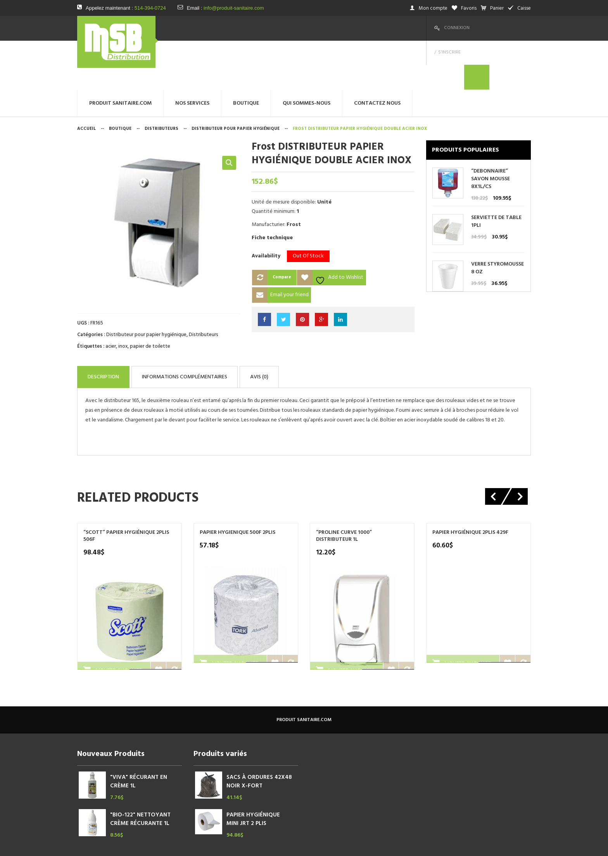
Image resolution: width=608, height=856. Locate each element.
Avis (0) (328, 326)
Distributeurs (161, 79)
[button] (229, 114)
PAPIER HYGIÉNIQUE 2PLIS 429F (470, 479)
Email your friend (289, 245)
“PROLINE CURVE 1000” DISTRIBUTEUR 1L (344, 483)
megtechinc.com (230, 844)
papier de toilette (150, 297)
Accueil (86, 79)
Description (115, 326)
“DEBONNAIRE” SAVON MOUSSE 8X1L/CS (490, 130)
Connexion (457, 28)
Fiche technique (272, 188)
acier (110, 297)
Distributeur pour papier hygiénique (236, 79)
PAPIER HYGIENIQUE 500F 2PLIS (237, 479)
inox (123, 297)
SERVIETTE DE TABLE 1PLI (496, 172)
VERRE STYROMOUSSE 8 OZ (497, 219)
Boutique (120, 79)
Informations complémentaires (225, 326)
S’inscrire (489, 28)
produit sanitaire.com (304, 667)
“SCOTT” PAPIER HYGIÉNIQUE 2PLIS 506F (126, 483)
